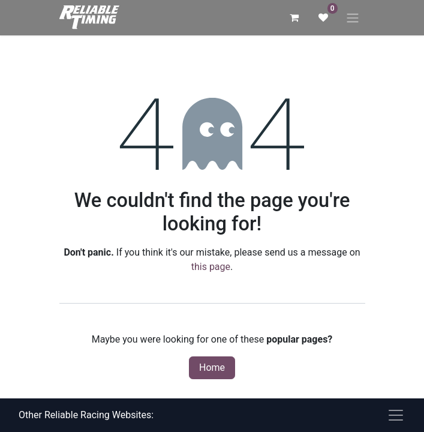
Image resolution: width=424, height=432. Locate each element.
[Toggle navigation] (352, 18)
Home (212, 367)
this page (210, 266)
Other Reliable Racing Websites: (86, 415)
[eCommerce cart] (294, 17)
